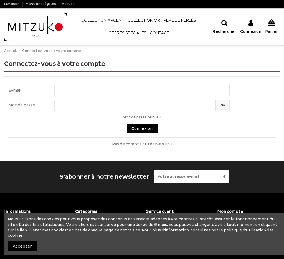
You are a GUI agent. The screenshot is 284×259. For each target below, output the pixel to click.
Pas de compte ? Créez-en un (142, 144)
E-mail (14, 90)
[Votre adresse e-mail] (185, 176)
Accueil (68, 4)
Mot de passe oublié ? (142, 117)
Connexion (142, 128)
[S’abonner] (223, 176)
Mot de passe (21, 105)
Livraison (12, 4)
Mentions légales (41, 4)
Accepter (22, 246)
